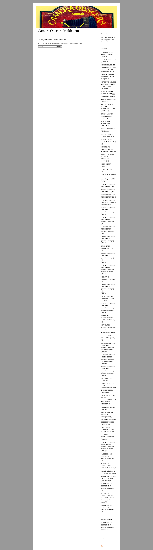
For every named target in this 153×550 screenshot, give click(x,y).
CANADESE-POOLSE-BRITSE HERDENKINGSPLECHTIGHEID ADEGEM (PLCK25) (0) (108, 388)
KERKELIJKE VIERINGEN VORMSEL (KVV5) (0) (108, 327)
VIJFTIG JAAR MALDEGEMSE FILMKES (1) (106, 124)
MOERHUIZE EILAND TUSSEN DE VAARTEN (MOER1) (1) (108, 99)
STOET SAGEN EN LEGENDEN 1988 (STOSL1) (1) (107, 116)
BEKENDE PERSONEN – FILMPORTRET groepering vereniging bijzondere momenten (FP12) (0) (108, 347)
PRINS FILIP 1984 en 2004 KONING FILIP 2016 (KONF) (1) (107, 77)
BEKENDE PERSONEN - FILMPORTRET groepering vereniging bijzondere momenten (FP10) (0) (108, 289)
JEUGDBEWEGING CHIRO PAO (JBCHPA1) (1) (108, 142)
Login (102, 539)
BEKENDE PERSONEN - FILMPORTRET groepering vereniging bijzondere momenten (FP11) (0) (108, 308)
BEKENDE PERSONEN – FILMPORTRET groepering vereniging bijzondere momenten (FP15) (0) (108, 447)
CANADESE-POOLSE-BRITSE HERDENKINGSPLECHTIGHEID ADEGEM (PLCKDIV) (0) (108, 400)
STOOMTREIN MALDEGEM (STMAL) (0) (108, 248)
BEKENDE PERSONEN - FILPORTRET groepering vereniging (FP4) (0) (108, 202)
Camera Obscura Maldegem (58, 31)
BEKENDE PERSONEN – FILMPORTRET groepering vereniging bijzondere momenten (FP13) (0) (108, 359)
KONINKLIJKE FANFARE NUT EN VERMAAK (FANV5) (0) (108, 466)
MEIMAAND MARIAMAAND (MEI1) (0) (108, 279)
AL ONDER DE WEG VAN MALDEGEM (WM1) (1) (107, 54)
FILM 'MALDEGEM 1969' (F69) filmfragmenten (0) (107, 415)
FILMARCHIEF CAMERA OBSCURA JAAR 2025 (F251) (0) (107, 429)
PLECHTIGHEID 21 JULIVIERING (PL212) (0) (108, 338)
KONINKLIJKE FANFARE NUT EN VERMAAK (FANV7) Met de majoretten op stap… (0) (107, 498)
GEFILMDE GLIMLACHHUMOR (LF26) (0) (107, 437)
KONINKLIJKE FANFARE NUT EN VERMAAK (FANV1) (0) (108, 149)
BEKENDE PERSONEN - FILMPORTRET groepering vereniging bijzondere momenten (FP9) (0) (108, 258)
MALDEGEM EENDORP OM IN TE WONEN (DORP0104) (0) (108, 478)
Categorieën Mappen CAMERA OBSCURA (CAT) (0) (107, 298)
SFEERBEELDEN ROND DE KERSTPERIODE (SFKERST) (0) (108, 422)
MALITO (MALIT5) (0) (108, 332)
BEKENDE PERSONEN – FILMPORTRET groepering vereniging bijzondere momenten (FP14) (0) (108, 371)
